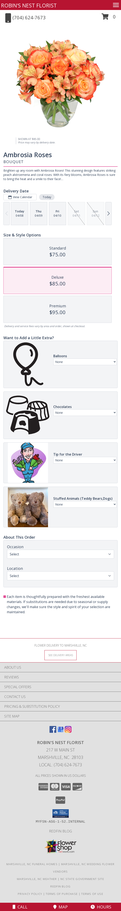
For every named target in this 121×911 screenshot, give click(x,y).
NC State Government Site (82, 879)
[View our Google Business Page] (60, 731)
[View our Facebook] (53, 731)
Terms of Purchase (62, 894)
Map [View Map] (60, 907)
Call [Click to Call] (20, 907)
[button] (109, 18)
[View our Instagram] (68, 731)
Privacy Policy (30, 894)
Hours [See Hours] (101, 907)
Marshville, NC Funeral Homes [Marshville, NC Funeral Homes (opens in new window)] (31, 864)
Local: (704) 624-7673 (60, 765)
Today (47, 197)
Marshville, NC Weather (37, 879)
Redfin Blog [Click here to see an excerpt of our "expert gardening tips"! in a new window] (60, 831)
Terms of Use (92, 894)
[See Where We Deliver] (60, 655)
